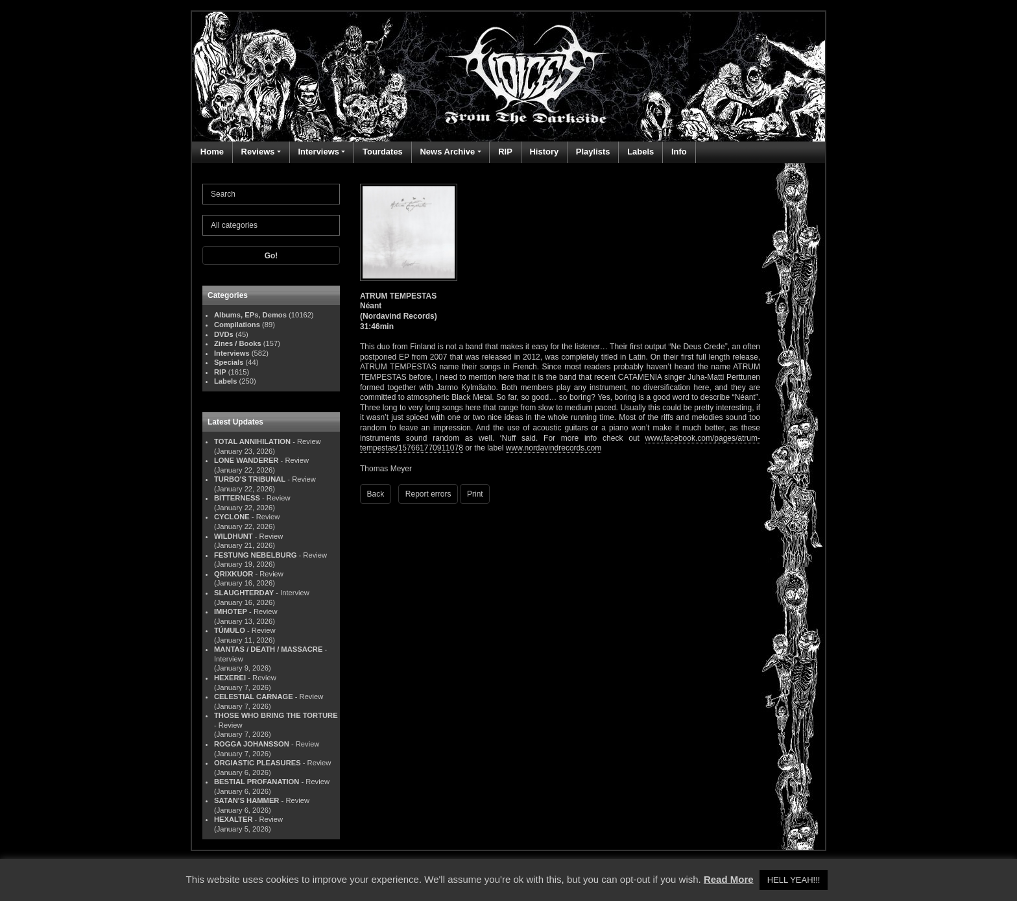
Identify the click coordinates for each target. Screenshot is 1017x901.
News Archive (447, 151)
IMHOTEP (230, 611)
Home (212, 151)
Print (475, 494)
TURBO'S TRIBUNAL (249, 479)
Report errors (428, 494)
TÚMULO (229, 630)
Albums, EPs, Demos (250, 315)
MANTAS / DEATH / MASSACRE (268, 649)
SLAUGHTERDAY (244, 593)
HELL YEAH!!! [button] (793, 880)
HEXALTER (233, 819)
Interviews (318, 151)
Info (679, 151)
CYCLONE (232, 517)
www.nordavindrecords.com (553, 447)
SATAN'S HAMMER (246, 800)
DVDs (223, 334)
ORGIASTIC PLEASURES (257, 763)
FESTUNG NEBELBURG (255, 555)
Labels (640, 151)
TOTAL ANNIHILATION (252, 441)
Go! (271, 255)
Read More (729, 879)
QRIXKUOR (233, 574)
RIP (505, 151)
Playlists (593, 151)
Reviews (258, 151)
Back (376, 494)
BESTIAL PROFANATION (256, 781)
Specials (228, 362)
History (543, 151)
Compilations (237, 324)
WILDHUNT (233, 536)
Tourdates (383, 151)
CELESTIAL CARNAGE (253, 696)
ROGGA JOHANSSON (251, 744)
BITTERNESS (237, 498)
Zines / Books (237, 343)
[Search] (271, 194)
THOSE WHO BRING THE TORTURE (276, 715)
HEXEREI (230, 678)
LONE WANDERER (246, 460)
